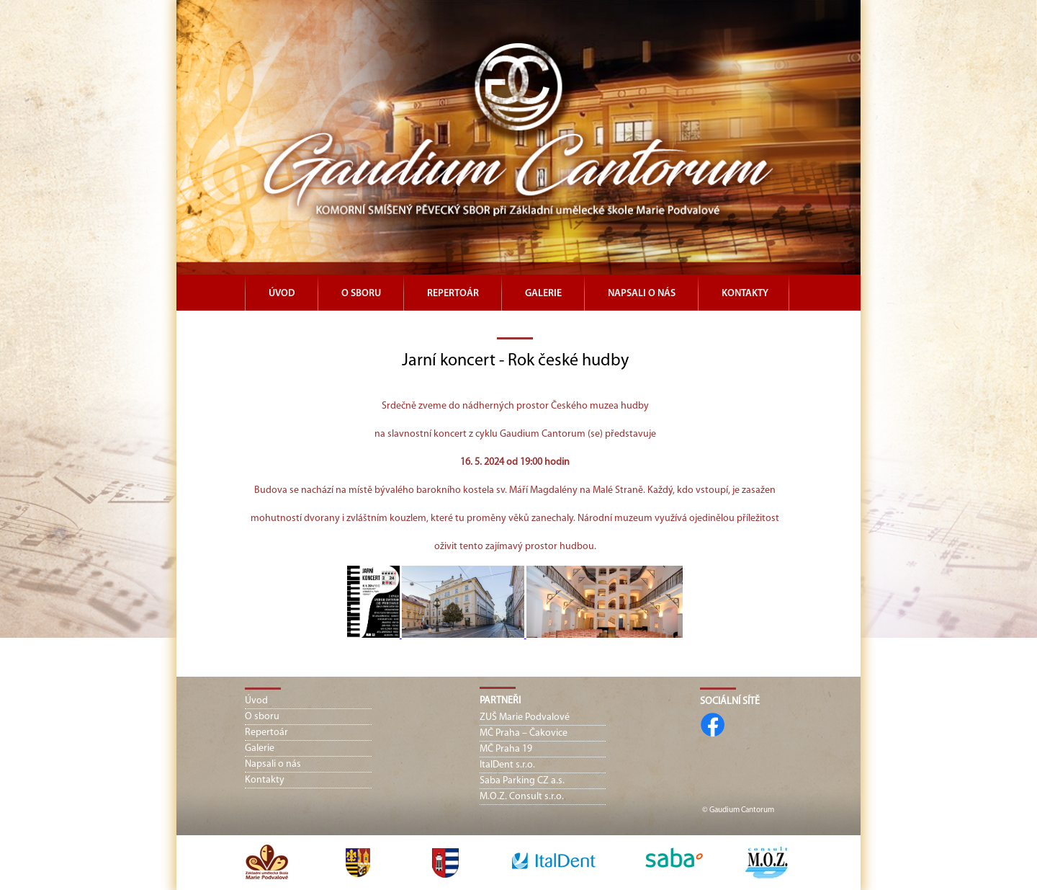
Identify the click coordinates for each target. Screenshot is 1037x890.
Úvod (282, 293)
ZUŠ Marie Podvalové (525, 717)
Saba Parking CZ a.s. (522, 780)
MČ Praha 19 (506, 749)
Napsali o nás (641, 293)
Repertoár (453, 293)
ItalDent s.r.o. (507, 765)
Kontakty (745, 293)
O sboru (361, 293)
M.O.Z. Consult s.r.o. (522, 796)
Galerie (543, 293)
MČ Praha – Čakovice (523, 733)
